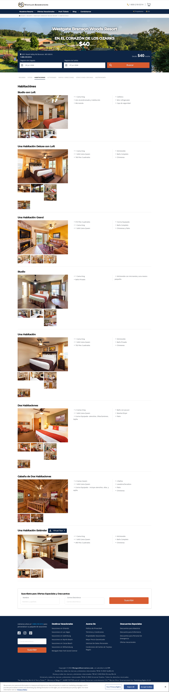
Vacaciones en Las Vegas (61, 632)
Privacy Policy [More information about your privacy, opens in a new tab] (22, 690)
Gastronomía (100, 77)
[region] (84, 687)
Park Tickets (63, 11)
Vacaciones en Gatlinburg (61, 636)
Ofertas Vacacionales (45, 11)
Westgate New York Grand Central (64, 651)
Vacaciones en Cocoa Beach (62, 643)
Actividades (51, 77)
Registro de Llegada (27, 60)
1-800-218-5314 (135, 4)
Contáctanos (86, 11)
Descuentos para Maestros (130, 628)
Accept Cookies (146, 687)
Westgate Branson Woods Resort (46, 16)
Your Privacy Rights (113, 687)
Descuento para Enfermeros (130, 632)
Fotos (30, 77)
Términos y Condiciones (95, 632)
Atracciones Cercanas (84, 77)
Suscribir (129, 600)
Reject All (130, 687)
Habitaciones (39, 77)
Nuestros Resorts (26, 11)
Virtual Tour (57, 531)
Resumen (22, 77)
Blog (74, 11)
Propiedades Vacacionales (95, 636)
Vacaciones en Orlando (60, 628)
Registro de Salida (71, 60)
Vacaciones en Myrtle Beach (62, 639)
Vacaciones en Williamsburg (62, 647)
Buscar (121, 65)
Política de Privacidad (94, 628)
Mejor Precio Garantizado (95, 639)
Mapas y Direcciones (66, 77)
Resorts (29, 16)
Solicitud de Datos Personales (97, 643)
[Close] (165, 686)
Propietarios (139, 11)
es (148, 11)
